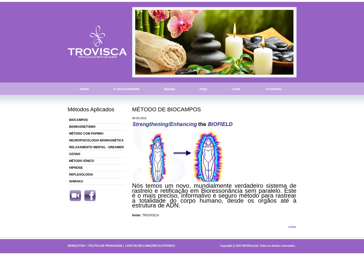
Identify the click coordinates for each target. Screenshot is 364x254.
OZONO (74, 154)
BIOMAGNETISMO (82, 127)
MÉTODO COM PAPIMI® (86, 133)
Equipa (169, 89)
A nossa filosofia (126, 89)
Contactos (274, 89)
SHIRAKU (76, 181)
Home (84, 89)
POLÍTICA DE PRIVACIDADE (105, 245)
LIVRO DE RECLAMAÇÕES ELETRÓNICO (150, 245)
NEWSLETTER (76, 245)
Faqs (203, 89)
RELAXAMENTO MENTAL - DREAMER (96, 147)
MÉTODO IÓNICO (81, 161)
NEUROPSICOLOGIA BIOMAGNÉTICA (96, 140)
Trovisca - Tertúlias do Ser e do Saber (97, 42)
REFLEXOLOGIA (81, 174)
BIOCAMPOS (78, 120)
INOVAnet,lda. (250, 245)
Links (236, 89)
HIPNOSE (76, 168)
